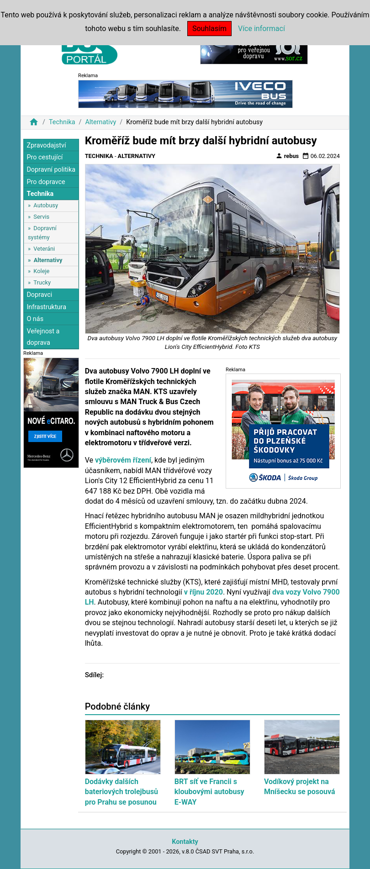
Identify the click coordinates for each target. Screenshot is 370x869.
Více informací (261, 28)
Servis (41, 216)
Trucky (42, 282)
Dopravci (39, 295)
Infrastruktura (46, 307)
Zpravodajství (46, 145)
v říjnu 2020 (203, 592)
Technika (62, 122)
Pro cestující (44, 157)
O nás (34, 319)
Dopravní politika (50, 170)
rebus (287, 155)
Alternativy (100, 122)
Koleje (41, 271)
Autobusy (45, 205)
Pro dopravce (45, 182)
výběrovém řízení (123, 460)
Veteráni (44, 248)
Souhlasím (209, 28)
